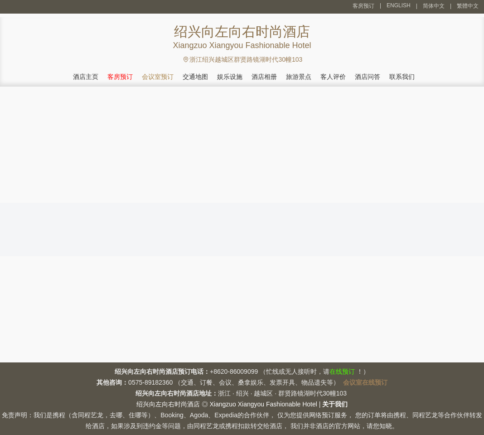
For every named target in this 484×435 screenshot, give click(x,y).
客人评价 (333, 76)
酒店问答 (367, 76)
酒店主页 (85, 76)
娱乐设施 (229, 76)
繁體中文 (468, 6)
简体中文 (434, 6)
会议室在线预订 (365, 382)
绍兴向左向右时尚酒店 (168, 404)
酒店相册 (264, 76)
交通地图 (195, 76)
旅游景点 (298, 76)
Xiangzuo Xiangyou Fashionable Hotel (263, 404)
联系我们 (402, 76)
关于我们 (335, 404)
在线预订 (342, 371)
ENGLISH (399, 5)
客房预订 (363, 6)
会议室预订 (158, 76)
